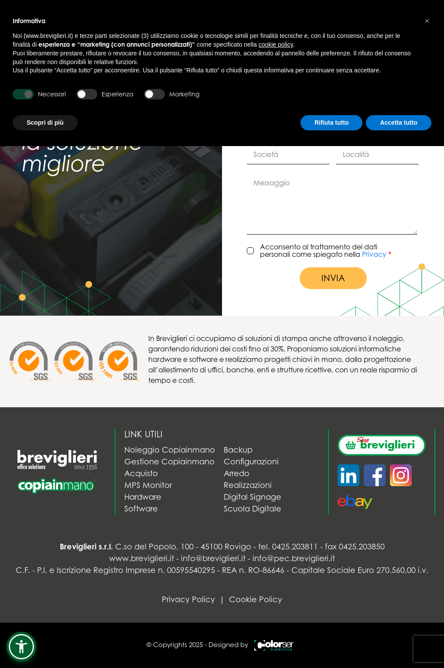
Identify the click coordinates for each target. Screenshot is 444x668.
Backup (238, 449)
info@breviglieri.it (213, 558)
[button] (21, 646)
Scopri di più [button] (45, 122)
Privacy (374, 254)
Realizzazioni (248, 485)
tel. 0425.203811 (288, 546)
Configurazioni (251, 461)
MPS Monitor (148, 485)
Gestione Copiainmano (169, 461)
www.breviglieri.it (141, 558)
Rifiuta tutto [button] (331, 122)
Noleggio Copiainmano (169, 449)
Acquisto (141, 473)
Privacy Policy (188, 599)
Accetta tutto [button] (398, 122)
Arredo (236, 473)
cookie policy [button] (276, 44)
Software (141, 508)
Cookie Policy (255, 599)
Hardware (142, 496)
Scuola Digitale (252, 508)
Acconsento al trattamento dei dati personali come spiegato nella (323, 251)
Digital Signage (252, 496)
